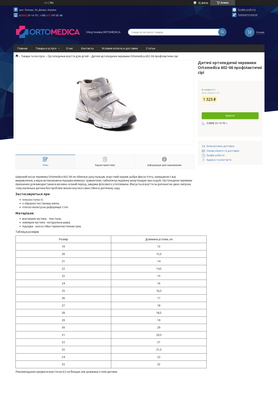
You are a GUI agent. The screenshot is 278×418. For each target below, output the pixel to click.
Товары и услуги (45, 48)
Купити (230, 115)
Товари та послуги (33, 56)
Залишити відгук (248, 14)
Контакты (87, 48)
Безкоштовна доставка (220, 146)
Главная (22, 48)
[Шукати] (222, 32)
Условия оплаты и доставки (120, 48)
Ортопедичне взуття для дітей (68, 56)
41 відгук (203, 2)
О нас (69, 48)
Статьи (150, 48)
